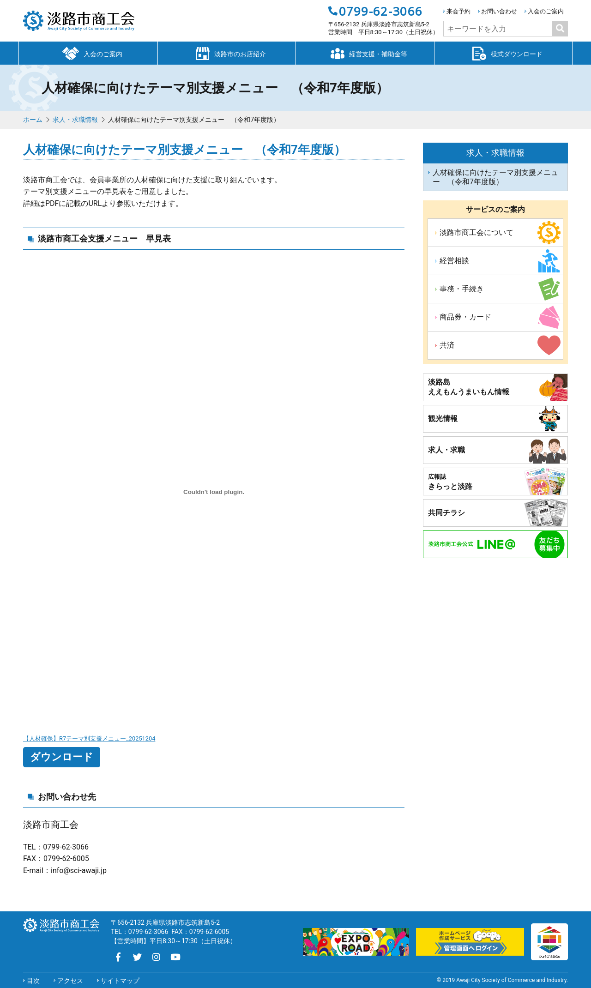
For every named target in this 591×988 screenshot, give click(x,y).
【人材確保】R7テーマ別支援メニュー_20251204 (89, 738)
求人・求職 (446, 450)
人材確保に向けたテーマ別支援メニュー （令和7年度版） (495, 177)
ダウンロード (61, 757)
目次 (33, 980)
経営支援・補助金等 (364, 53)
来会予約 (458, 11)
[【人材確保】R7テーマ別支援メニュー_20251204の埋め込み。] (213, 492)
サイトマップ (120, 980)
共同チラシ (446, 512)
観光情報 (443, 418)
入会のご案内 (546, 11)
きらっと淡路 (450, 482)
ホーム (32, 119)
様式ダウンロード (503, 53)
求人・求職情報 (75, 119)
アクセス (70, 980)
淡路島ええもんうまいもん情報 (468, 387)
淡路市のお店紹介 (226, 53)
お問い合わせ (499, 11)
